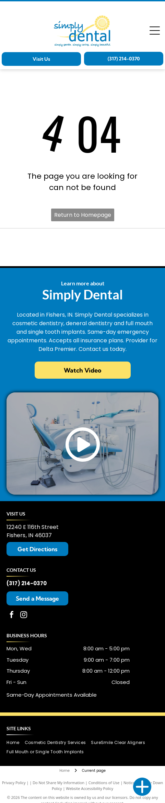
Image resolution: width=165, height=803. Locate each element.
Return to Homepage (82, 215)
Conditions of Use (104, 782)
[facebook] (12, 616)
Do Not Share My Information (58, 782)
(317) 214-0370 (27, 583)
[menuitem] (15, 742)
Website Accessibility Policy (89, 788)
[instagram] (24, 616)
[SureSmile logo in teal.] (82, 247)
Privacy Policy (14, 782)
